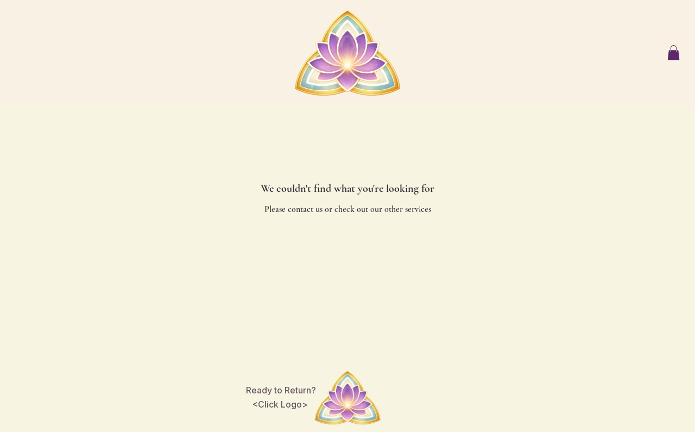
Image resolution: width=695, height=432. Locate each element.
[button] (673, 52)
